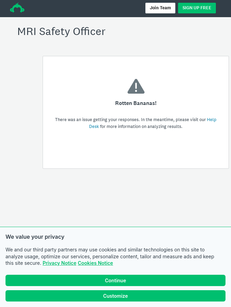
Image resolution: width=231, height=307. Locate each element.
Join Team (160, 8)
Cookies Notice (95, 263)
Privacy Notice (59, 263)
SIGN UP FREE (197, 8)
